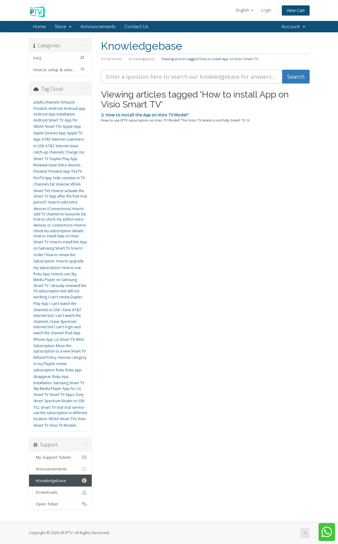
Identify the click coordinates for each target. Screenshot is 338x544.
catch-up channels (48, 152)
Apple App (72, 126)
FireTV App (42, 177)
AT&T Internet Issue (61, 145)
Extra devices (69, 165)
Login (266, 10)
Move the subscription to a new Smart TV (59, 348)
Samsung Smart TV (68, 382)
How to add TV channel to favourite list (59, 211)
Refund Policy (44, 357)
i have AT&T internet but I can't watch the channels (57, 315)
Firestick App (59, 171)
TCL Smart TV (44, 407)
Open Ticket (60, 503)
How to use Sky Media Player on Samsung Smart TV (55, 279)
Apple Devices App (49, 133)
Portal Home (111, 59)
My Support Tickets (60, 457)
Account (293, 26)
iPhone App (43, 339)
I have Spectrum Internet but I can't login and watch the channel (57, 327)
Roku (60, 370)
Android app (74, 108)
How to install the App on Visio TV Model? (145, 115)
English (244, 10)
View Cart (296, 10)
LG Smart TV (64, 339)
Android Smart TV (48, 120)
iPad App (72, 332)
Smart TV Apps (62, 394)
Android (55, 108)
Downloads (60, 492)
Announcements (97, 26)
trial (60, 407)
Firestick (40, 171)
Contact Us (136, 26)
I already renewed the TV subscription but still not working (59, 291)
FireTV (76, 171)
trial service (74, 407)
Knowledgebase (142, 59)
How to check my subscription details (59, 228)
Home (39, 26)
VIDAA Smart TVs (62, 418)
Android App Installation (54, 114)
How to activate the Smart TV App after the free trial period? (60, 196)
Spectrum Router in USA (65, 400)
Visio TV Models (63, 425)
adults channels (46, 102)
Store (63, 26)
